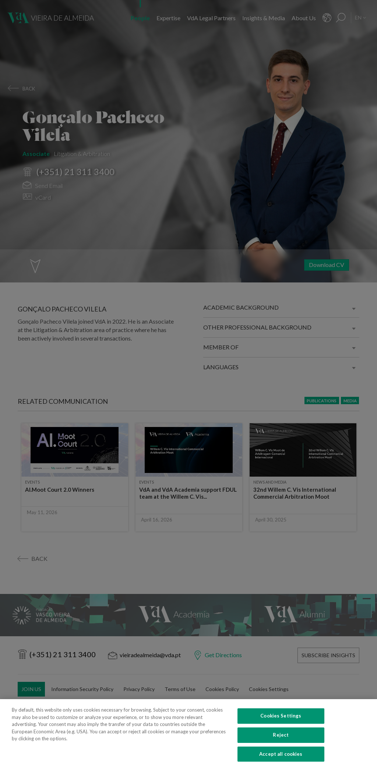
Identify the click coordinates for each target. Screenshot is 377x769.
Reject (281, 742)
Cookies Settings (280, 723)
